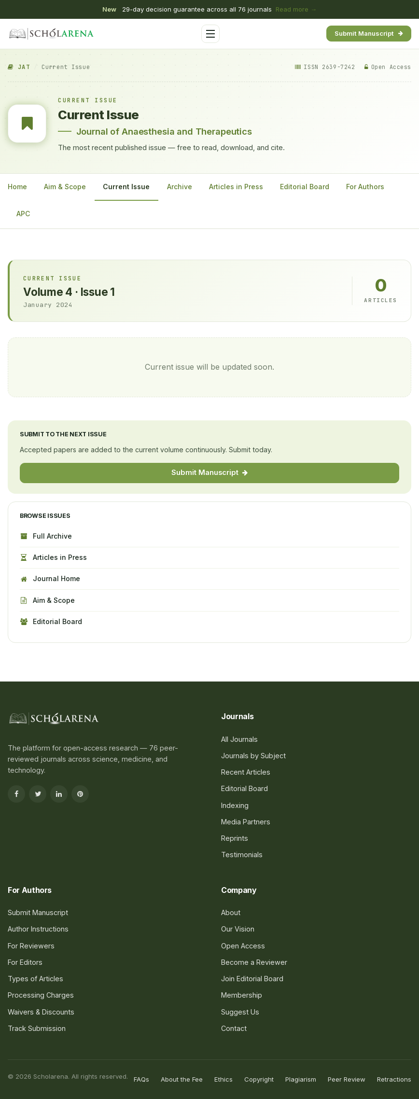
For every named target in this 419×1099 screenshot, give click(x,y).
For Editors (25, 962)
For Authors (365, 186)
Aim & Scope (65, 186)
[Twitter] (37, 794)
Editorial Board (304, 186)
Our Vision (237, 929)
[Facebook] (16, 794)
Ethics (223, 1079)
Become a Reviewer (254, 962)
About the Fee (182, 1079)
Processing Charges (41, 995)
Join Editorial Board (252, 978)
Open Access (243, 946)
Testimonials (242, 854)
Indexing (235, 805)
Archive (179, 186)
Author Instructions (38, 929)
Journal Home (50, 578)
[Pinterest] (80, 794)
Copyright (259, 1079)
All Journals (239, 739)
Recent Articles (245, 772)
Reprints (234, 838)
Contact (234, 1028)
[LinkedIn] (59, 794)
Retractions (394, 1079)
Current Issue (126, 186)
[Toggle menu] (210, 34)
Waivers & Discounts (41, 1012)
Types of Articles (35, 978)
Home (17, 186)
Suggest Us (240, 1012)
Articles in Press (236, 186)
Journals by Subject (253, 755)
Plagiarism (300, 1079)
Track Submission (37, 1028)
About (230, 912)
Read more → (296, 9)
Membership (241, 995)
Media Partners (245, 822)
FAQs (141, 1079)
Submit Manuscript (369, 33)
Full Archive (46, 536)
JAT (19, 67)
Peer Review (346, 1079)
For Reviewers (31, 946)
